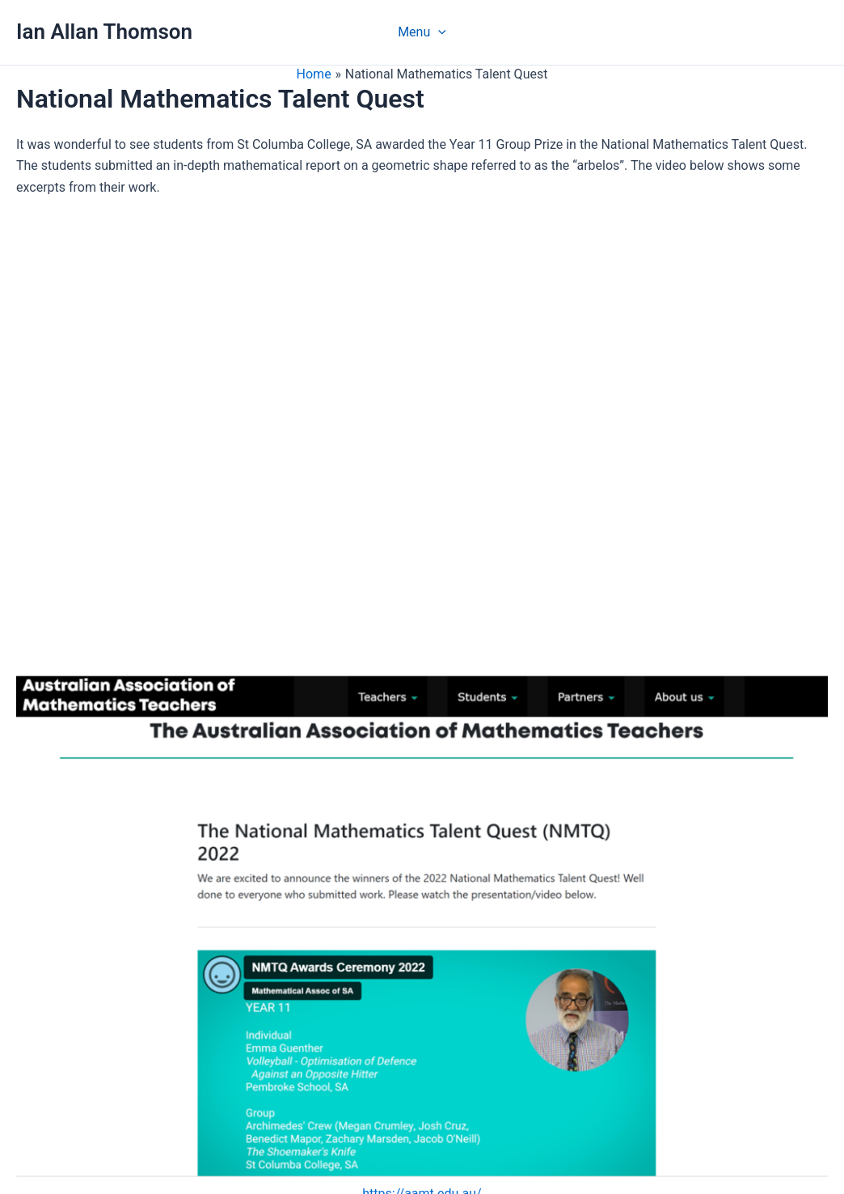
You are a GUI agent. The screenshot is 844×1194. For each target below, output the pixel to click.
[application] (438, 32)
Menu (422, 32)
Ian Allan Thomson (104, 31)
